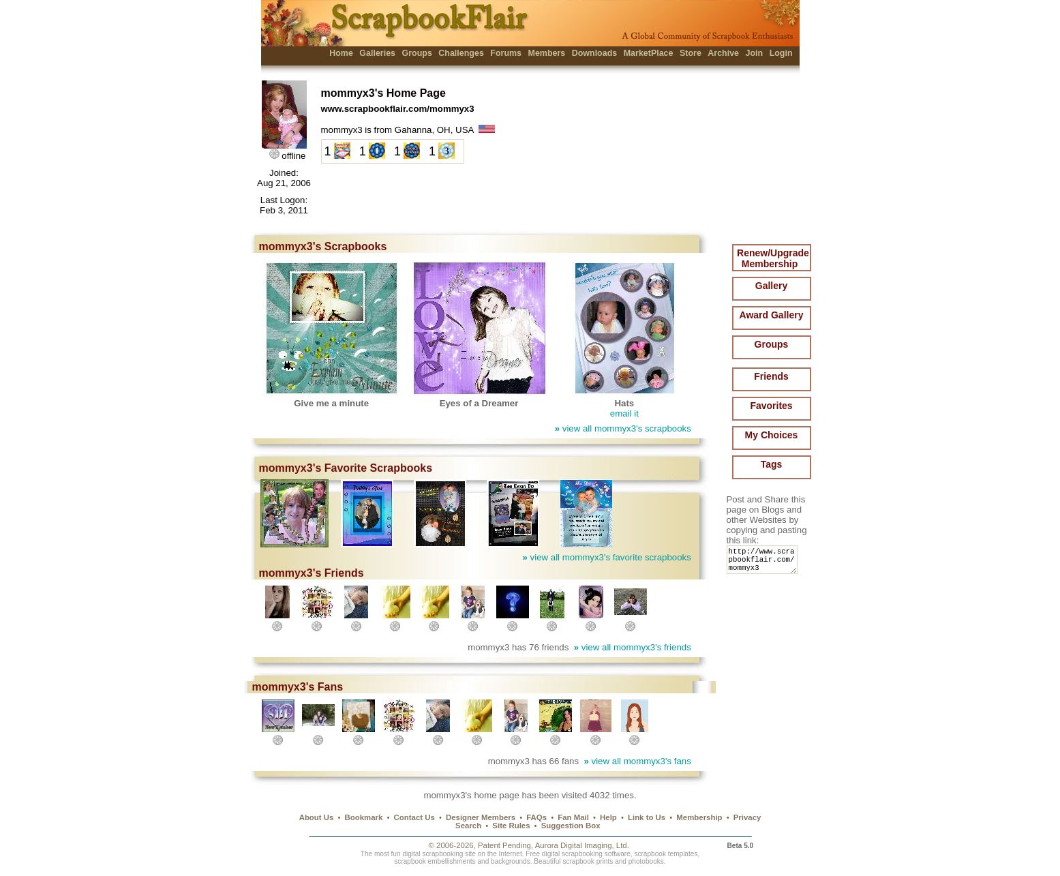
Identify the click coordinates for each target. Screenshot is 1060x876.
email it (624, 413)
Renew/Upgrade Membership (773, 258)
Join (754, 53)
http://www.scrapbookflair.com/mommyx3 (764, 562)
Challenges (461, 53)
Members (547, 53)
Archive (723, 53)
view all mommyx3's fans (637, 761)
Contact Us (414, 817)
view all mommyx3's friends (632, 647)
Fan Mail (573, 817)
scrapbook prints (587, 861)
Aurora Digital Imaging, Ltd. (582, 845)
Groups (416, 53)
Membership (699, 817)
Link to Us (646, 817)
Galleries (377, 53)
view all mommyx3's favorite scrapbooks (607, 557)
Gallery (771, 285)
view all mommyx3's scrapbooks (623, 428)
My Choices (771, 434)
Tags (772, 464)
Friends (771, 376)
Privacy (747, 817)
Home (341, 53)
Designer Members (480, 817)
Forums (505, 53)
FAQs (536, 817)
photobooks (646, 861)
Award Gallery (772, 314)
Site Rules (511, 825)
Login (781, 53)
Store (690, 53)
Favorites (771, 405)
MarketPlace (648, 53)
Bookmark (364, 817)
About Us (316, 817)
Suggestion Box (571, 825)
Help (608, 817)
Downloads (595, 53)
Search (468, 825)
